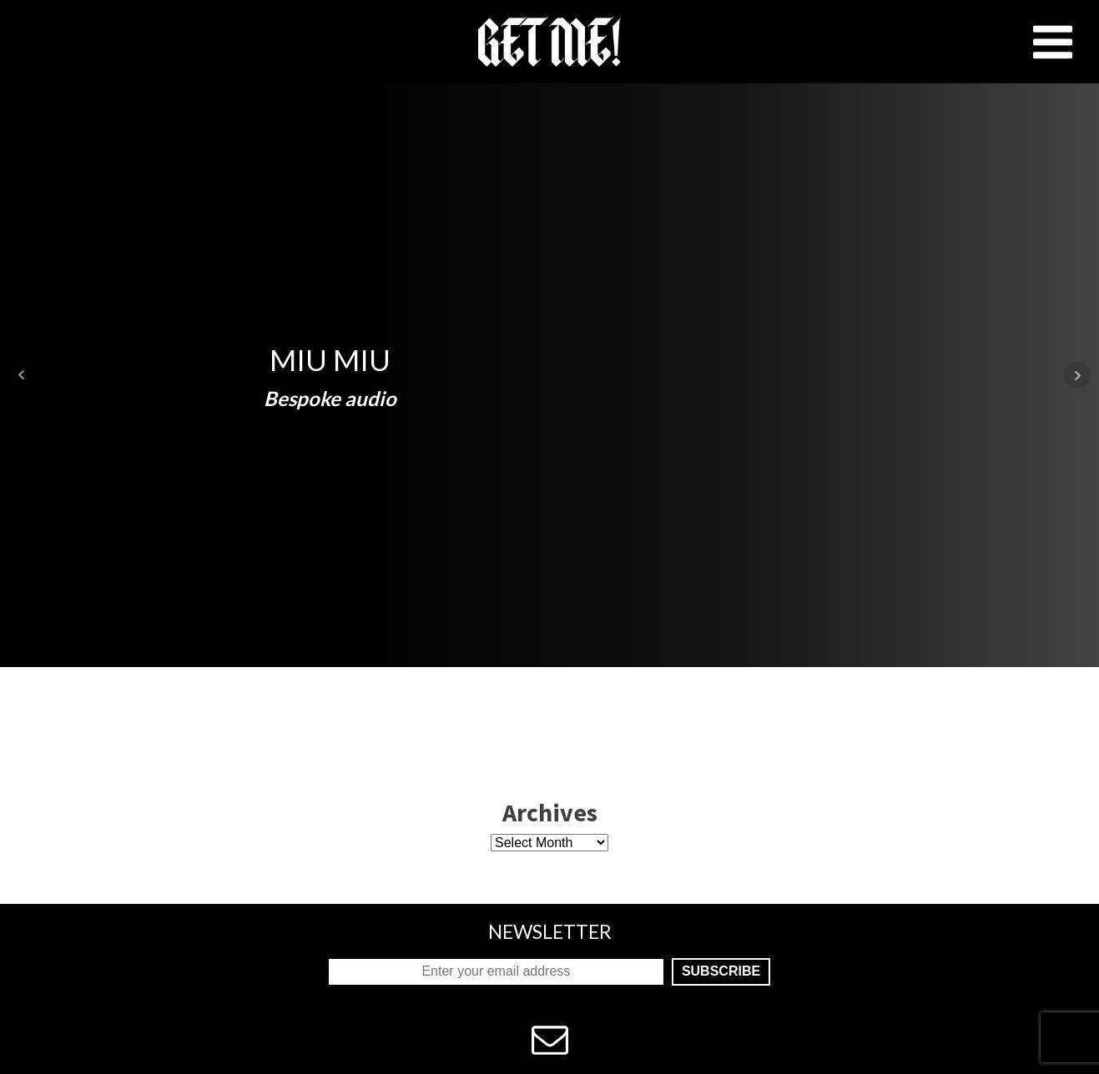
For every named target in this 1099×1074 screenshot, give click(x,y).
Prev (21, 375)
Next (1077, 375)
